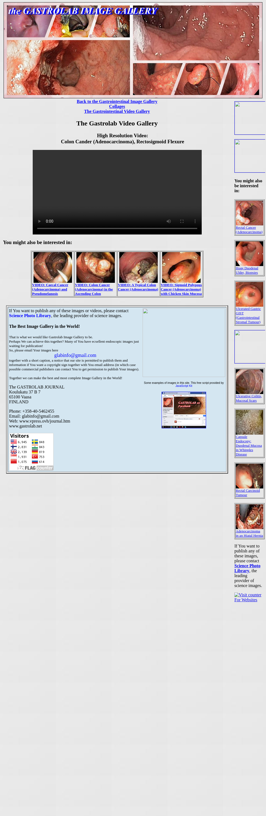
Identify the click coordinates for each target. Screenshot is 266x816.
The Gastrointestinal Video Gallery (117, 111)
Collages (117, 106)
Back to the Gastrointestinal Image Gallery (117, 101)
